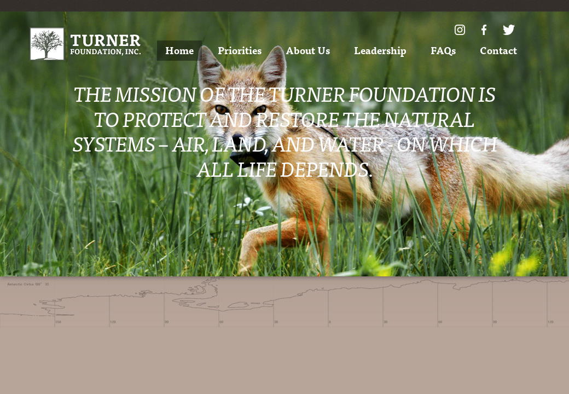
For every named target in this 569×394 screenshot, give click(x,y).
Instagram (460, 30)
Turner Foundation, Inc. (85, 44)
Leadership (380, 50)
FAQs (443, 50)
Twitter (509, 30)
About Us (308, 50)
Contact (498, 50)
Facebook (483, 30)
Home (179, 50)
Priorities (240, 50)
